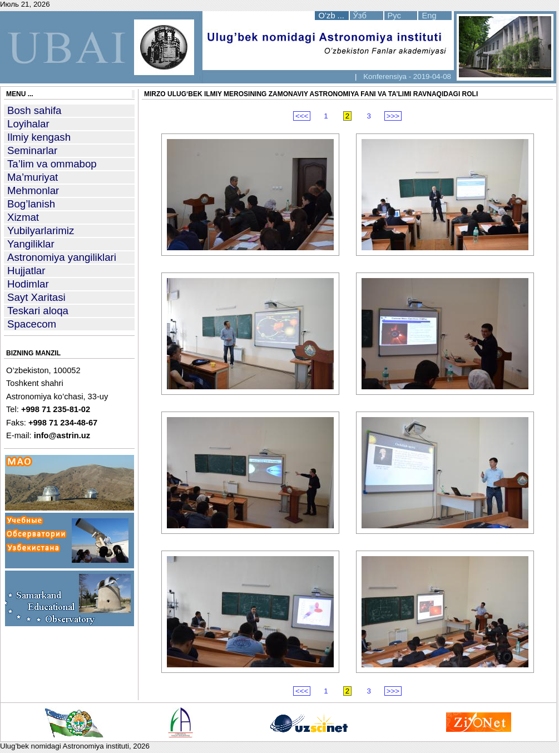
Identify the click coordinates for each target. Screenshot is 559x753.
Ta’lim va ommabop (52, 164)
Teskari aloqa (37, 310)
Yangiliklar (31, 244)
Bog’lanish (31, 204)
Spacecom (31, 324)
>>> (393, 116)
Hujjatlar (26, 270)
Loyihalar (28, 124)
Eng (429, 15)
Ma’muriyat (32, 177)
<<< (301, 116)
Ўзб (360, 15)
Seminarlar (32, 150)
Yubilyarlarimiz (40, 230)
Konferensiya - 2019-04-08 (406, 76)
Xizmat (23, 217)
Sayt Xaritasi (36, 297)
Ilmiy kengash (39, 137)
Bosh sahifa (34, 110)
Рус (394, 15)
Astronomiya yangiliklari (61, 257)
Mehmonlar (33, 190)
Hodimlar (28, 284)
